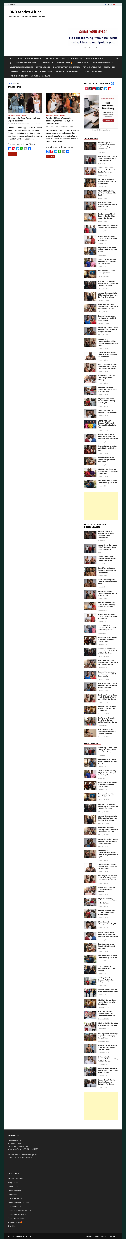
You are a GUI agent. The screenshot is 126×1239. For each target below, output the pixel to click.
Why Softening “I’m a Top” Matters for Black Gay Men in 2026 (107, 250)
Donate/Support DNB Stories (66, 67)
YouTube (112, 1236)
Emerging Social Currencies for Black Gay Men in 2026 (108, 227)
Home (12, 58)
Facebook (89, 1236)
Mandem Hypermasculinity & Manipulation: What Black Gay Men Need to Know (107, 295)
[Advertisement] (101, 506)
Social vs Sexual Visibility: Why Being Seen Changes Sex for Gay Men (107, 261)
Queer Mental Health (72, 58)
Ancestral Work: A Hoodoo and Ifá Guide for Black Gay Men (107, 448)
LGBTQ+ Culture (51, 58)
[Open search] (117, 58)
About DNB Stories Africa (29, 58)
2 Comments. (70, 126)
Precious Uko (61, 126)
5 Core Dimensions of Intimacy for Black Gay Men (107, 411)
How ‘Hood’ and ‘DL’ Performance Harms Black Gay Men (107, 968)
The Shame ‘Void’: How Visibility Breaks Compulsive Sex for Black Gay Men (108, 307)
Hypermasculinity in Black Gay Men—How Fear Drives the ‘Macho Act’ (107, 355)
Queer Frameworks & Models (23, 63)
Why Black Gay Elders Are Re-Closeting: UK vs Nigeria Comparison (108, 471)
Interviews (12, 1194)
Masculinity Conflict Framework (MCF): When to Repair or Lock (107, 204)
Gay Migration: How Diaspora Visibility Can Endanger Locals (106, 980)
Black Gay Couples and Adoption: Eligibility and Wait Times (106, 460)
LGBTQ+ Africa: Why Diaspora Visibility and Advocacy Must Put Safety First (107, 424)
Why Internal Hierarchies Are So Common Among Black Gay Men (106, 401)
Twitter (97, 1236)
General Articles (29, 71)
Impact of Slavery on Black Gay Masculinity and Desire (107, 482)
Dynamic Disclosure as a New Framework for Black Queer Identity (107, 318)
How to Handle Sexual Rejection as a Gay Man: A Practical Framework (107, 732)
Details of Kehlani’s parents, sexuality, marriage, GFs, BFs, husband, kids (59, 121)
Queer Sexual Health (94, 58)
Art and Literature (92, 67)
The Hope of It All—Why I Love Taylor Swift (106, 272)
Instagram (104, 1236)
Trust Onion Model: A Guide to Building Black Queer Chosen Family (107, 639)
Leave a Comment (35, 124)
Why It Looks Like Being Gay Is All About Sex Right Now (108, 1024)
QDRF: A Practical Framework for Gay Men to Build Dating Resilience (107, 628)
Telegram (99, 48)
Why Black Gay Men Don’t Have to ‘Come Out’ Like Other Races (107, 709)
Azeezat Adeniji (24, 124)
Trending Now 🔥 (65, 63)
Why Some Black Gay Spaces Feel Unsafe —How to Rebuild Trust (107, 389)
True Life (14, 71)
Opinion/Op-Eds (47, 63)
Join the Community (19, 76)
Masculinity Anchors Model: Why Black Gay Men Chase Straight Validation (108, 330)
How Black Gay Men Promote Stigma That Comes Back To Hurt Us (106, 1014)
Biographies (109, 67)
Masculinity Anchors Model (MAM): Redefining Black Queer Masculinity (107, 158)
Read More (12, 153)
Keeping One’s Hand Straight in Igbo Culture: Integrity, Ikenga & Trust (108, 1036)
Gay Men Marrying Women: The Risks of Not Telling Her (108, 990)
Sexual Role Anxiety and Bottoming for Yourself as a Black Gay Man (107, 181)
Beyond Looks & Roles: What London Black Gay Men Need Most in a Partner (108, 437)
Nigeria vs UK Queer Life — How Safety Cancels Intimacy (107, 378)
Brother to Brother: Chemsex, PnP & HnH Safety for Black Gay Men (108, 1059)
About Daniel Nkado (40, 76)
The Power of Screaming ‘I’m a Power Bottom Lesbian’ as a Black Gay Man (108, 720)
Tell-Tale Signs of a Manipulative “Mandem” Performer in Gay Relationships (106, 146)
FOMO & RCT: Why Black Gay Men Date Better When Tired (107, 193)
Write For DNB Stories (103, 63)
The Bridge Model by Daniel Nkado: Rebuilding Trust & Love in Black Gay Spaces (107, 366)
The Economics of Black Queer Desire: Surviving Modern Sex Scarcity (106, 216)
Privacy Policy (82, 63)
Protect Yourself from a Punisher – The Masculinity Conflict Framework (107, 170)
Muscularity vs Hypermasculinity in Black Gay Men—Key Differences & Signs (108, 342)
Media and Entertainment (67, 71)
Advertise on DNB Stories (21, 67)
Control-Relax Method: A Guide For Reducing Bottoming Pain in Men (106, 1082)
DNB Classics (46, 71)
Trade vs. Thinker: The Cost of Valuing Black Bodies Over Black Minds (107, 1047)
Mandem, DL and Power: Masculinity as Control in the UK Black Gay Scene (108, 284)
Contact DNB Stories (92, 71)
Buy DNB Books (43, 67)
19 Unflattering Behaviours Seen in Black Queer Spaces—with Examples (108, 1070)
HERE (98, 130)
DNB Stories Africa (25, 12)
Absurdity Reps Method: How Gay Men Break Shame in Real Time (108, 238)
